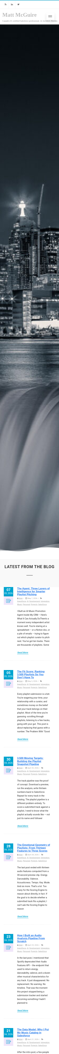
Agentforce (21, 601)
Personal (26, 604)
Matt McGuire (19, 15)
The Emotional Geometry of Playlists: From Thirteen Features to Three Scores (33, 848)
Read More (22, 652)
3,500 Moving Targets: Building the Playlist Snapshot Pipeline (30, 761)
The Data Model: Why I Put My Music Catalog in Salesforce (33, 1032)
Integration (45, 601)
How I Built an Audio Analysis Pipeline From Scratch (31, 938)
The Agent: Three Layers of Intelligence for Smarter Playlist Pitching (33, 591)
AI (28, 601)
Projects (34, 604)
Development (34, 601)
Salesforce (42, 604)
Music (19, 604)
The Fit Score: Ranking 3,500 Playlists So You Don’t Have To (31, 674)
